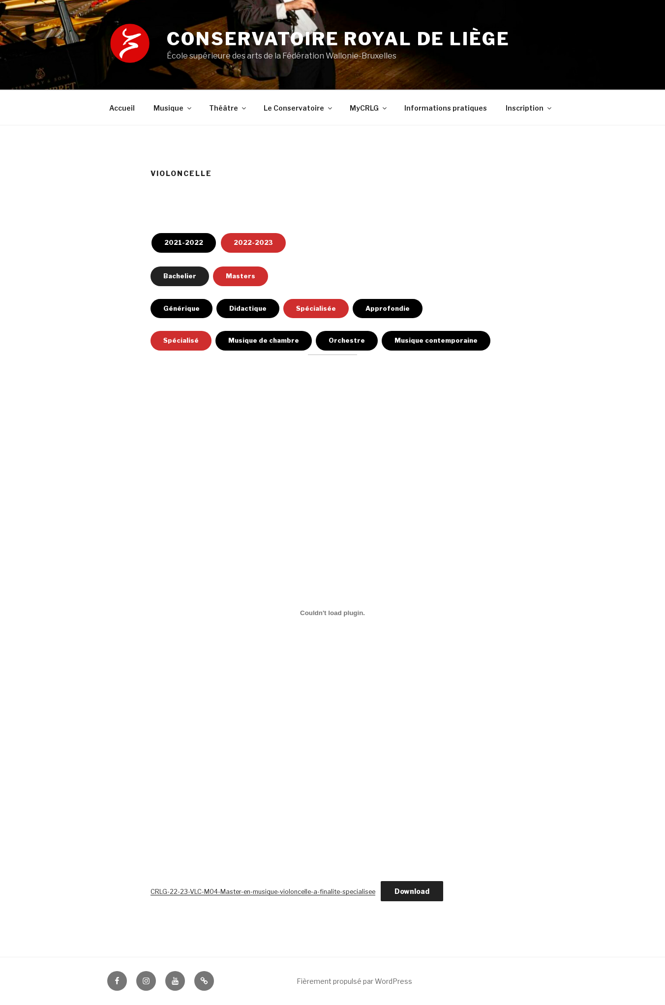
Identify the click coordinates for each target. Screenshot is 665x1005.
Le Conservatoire (298, 108)
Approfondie (387, 308)
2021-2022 (183, 242)
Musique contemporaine (436, 340)
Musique (173, 108)
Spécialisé (181, 340)
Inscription (529, 108)
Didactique (248, 308)
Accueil (122, 108)
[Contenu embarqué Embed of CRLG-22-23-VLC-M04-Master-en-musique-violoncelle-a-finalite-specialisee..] (332, 612)
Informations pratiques (445, 108)
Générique (181, 308)
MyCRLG (369, 108)
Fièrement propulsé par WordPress (354, 981)
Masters (240, 276)
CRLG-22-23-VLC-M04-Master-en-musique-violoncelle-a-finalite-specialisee (263, 891)
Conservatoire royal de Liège (338, 39)
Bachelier (179, 276)
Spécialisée (316, 308)
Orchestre (347, 340)
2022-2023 (253, 242)
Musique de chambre (263, 340)
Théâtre (228, 108)
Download (411, 891)
